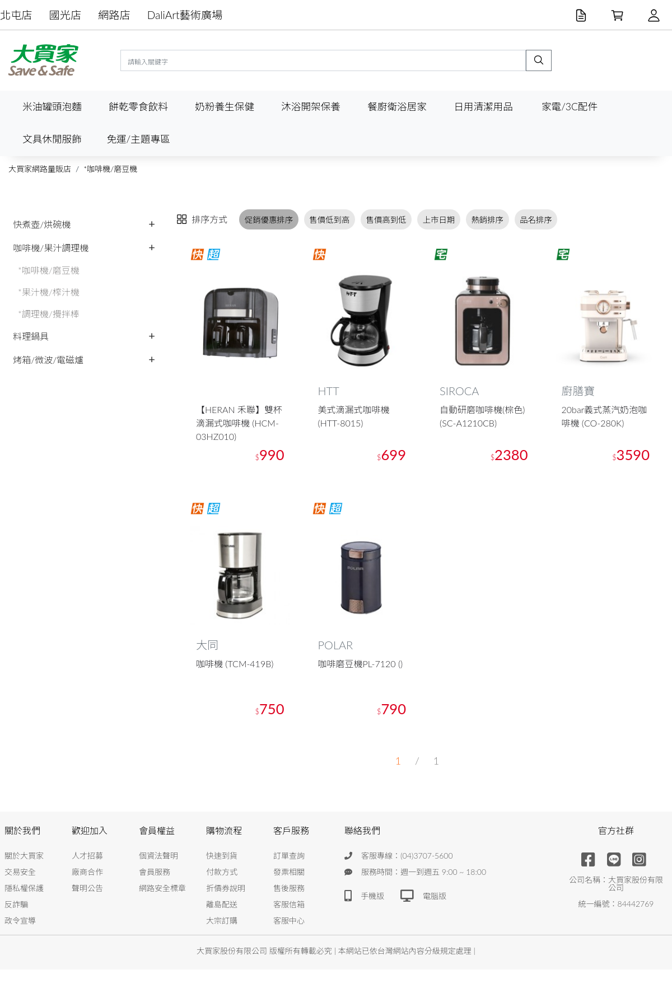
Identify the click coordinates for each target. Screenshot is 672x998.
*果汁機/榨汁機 (49, 292)
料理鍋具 (31, 336)
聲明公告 (87, 888)
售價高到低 (386, 219)
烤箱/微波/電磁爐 (48, 359)
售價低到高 (329, 219)
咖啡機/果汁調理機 (50, 247)
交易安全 (20, 872)
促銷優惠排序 (269, 219)
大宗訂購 (221, 921)
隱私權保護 (24, 888)
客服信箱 (289, 905)
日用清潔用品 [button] (483, 107)
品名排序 (536, 219)
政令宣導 (20, 921)
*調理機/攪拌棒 (49, 313)
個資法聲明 (158, 856)
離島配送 (221, 905)
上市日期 (439, 219)
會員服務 (154, 872)
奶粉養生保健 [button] (224, 107)
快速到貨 (221, 856)
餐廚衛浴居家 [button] (397, 107)
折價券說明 (225, 888)
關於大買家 (24, 856)
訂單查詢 (289, 856)
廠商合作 (87, 872)
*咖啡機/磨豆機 (110, 169)
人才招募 (87, 856)
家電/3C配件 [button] (570, 107)
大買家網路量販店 (39, 169)
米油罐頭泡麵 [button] (52, 107)
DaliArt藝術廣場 (185, 14)
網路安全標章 (162, 888)
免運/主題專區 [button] (138, 139)
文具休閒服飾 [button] (52, 139)
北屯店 (16, 14)
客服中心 (289, 921)
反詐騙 (16, 905)
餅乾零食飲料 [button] (138, 107)
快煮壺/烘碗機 (42, 224)
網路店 (114, 14)
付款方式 (221, 872)
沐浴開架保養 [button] (310, 107)
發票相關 (289, 872)
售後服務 (289, 888)
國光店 (65, 14)
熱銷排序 (487, 219)
